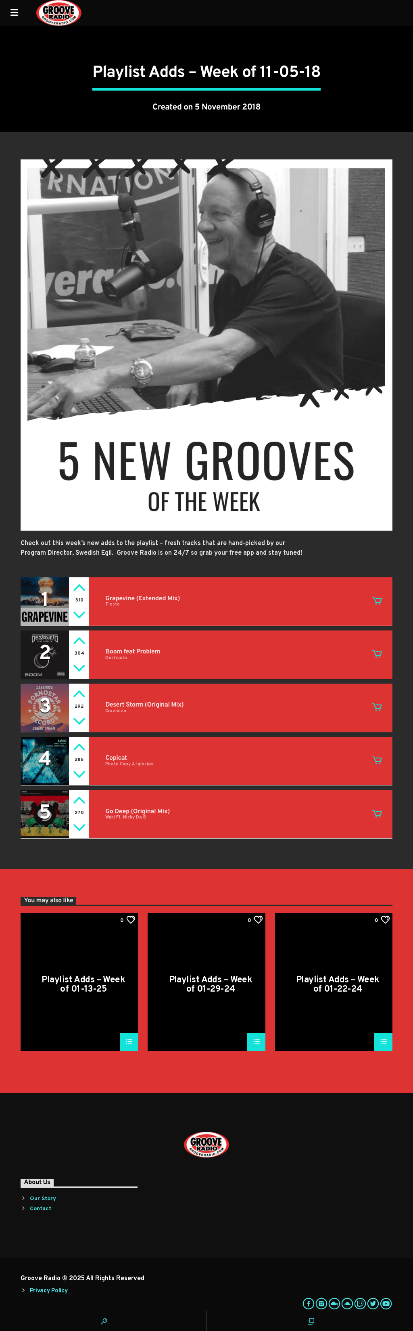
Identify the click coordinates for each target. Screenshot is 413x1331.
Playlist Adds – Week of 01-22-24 (338, 985)
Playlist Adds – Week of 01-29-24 (210, 985)
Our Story (43, 1198)
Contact (40, 1208)
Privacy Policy (49, 1291)
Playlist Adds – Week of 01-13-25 (83, 985)
